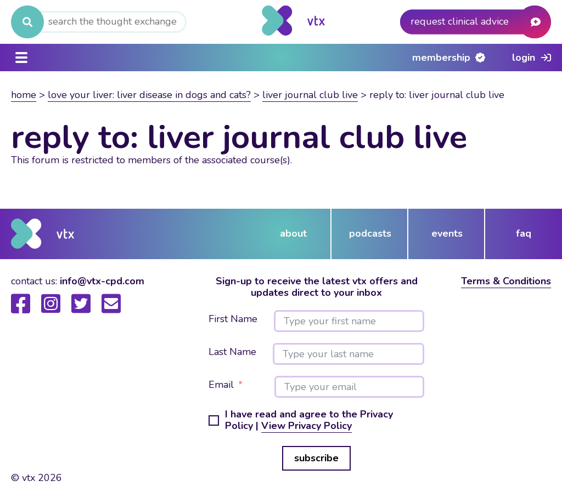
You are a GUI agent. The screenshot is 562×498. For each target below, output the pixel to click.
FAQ (523, 233)
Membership (441, 57)
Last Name (232, 352)
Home (23, 94)
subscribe (316, 458)
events (447, 233)
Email (221, 385)
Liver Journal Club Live (310, 94)
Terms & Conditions (506, 281)
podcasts (370, 233)
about (293, 233)
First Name (233, 319)
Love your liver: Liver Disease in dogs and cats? (149, 94)
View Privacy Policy (306, 425)
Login (523, 57)
